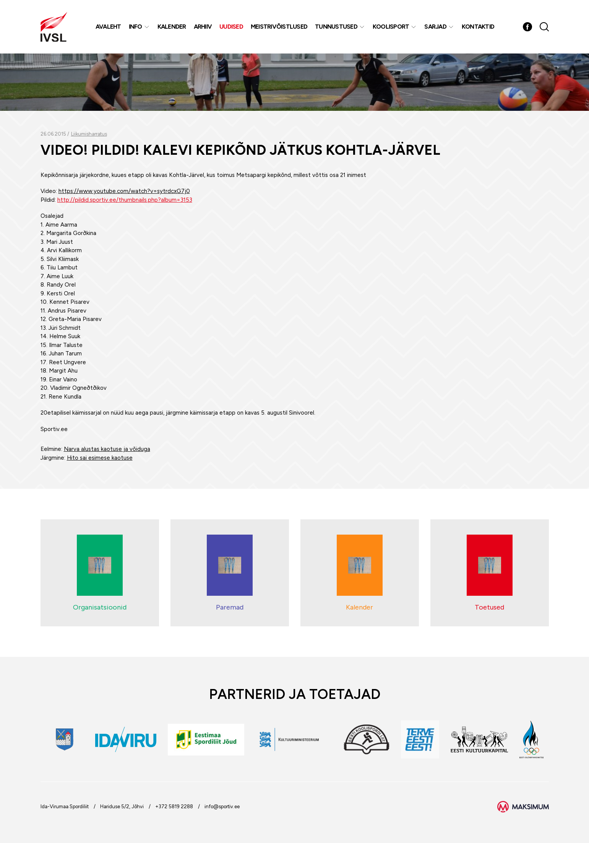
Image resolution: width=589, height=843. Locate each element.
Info (135, 26)
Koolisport (391, 26)
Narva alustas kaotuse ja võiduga (107, 449)
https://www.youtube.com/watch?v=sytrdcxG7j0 (124, 191)
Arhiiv (203, 26)
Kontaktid (478, 26)
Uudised (231, 26)
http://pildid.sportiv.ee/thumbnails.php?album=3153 (124, 199)
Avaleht (108, 26)
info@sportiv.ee (222, 806)
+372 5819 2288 (174, 806)
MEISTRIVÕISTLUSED (279, 26)
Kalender (171, 26)
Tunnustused (336, 26)
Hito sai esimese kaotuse (100, 457)
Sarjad (435, 26)
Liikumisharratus (89, 134)
